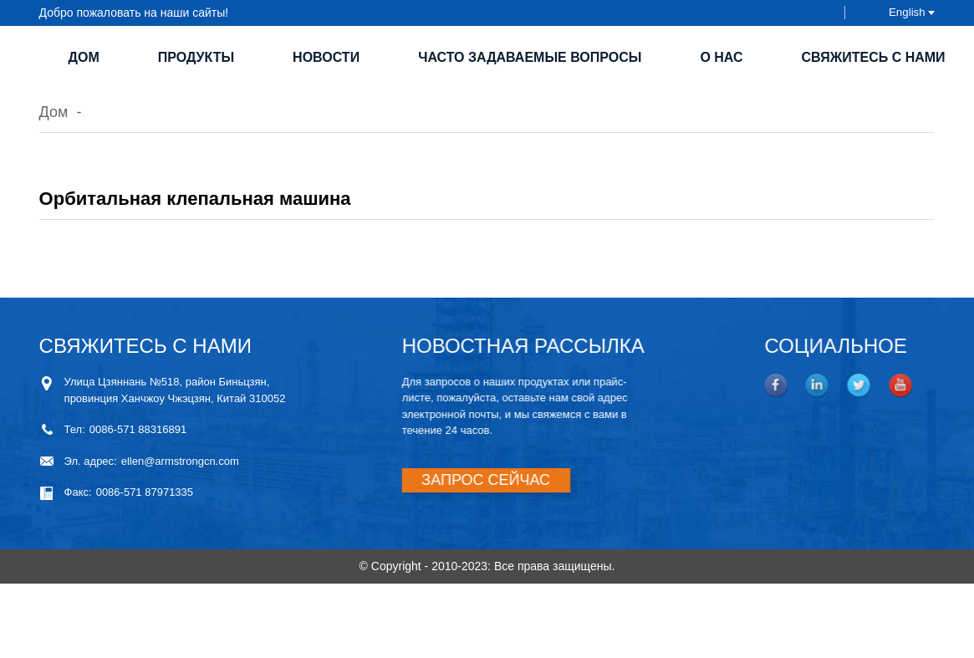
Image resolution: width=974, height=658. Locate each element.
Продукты (196, 57)
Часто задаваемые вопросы (529, 57)
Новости (326, 57)
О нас (721, 57)
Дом (84, 57)
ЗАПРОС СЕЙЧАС (474, 480)
